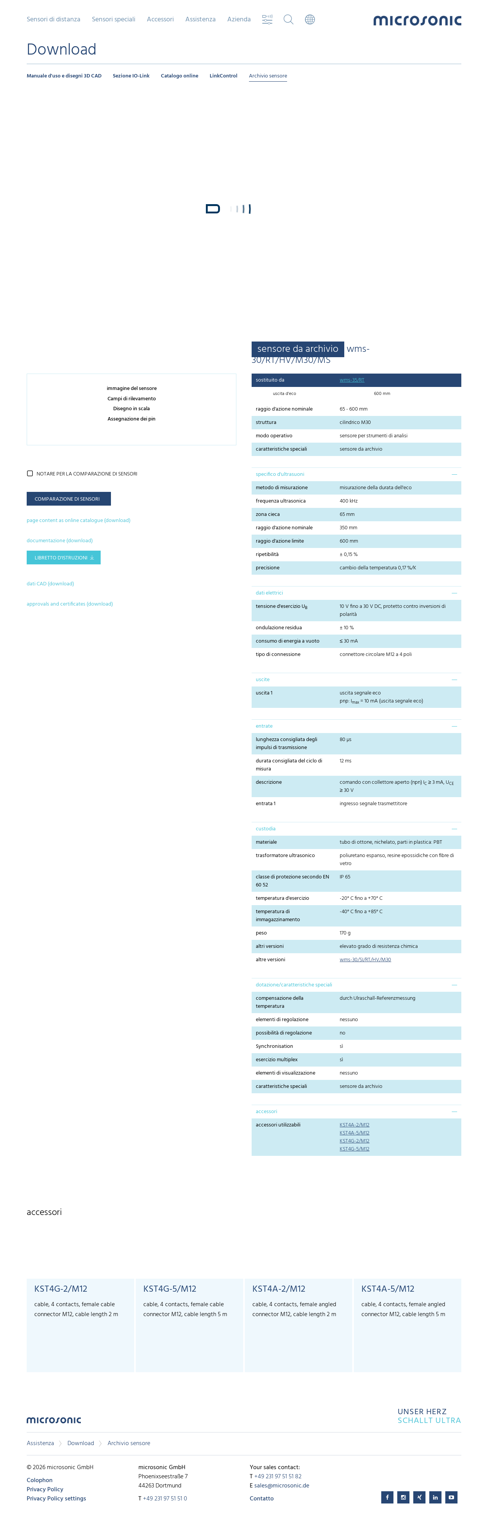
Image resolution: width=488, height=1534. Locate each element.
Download (80, 1444)
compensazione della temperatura (279, 1002)
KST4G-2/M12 (354, 1141)
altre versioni (270, 960)
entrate (264, 726)
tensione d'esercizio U (281, 606)
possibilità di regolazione (284, 1033)
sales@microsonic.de (281, 1486)
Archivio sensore (268, 76)
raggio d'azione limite (280, 541)
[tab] (356, 474)
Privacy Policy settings (56, 1499)
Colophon (40, 1481)
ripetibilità (267, 554)
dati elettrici (269, 593)
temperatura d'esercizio (282, 898)
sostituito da (270, 380)
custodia (266, 829)
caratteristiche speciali (281, 449)
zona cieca (268, 514)
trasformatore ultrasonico (285, 855)
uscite (263, 680)
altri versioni (270, 946)
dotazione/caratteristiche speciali (294, 985)
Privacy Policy (45, 1490)
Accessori (160, 19)
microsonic (54, 1422)
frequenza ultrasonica (281, 501)
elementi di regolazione (282, 1019)
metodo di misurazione (282, 487)
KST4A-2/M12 (354, 1125)
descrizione (269, 782)
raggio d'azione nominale (284, 409)
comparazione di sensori (67, 499)
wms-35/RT (352, 380)
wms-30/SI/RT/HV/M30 (365, 960)
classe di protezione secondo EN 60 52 (292, 881)
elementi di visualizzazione (285, 1073)
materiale (266, 842)
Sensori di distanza (53, 19)
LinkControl (224, 76)
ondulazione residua (279, 628)
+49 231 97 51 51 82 (278, 1477)
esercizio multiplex (277, 1059)
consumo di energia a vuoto (287, 641)
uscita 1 (264, 693)
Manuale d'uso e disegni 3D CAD (64, 76)
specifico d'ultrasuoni (280, 475)
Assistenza (200, 19)
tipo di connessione (278, 654)
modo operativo (274, 436)
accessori (266, 1112)
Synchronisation (274, 1046)
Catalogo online (179, 76)
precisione (267, 568)
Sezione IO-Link (131, 76)
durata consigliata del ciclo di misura (289, 765)
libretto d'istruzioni (61, 558)
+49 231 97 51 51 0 (165, 1499)
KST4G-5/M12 (354, 1149)
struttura (266, 422)
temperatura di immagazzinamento (278, 915)
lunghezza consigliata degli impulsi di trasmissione (286, 743)
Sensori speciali (113, 19)
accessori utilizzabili (278, 1125)
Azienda (239, 19)
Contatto (262, 1499)
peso (261, 933)
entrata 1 (266, 803)
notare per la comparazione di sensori (87, 474)
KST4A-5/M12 (354, 1133)
